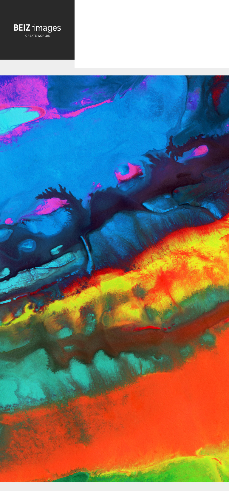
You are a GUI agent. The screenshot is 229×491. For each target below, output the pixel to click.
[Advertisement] (152, 39)
